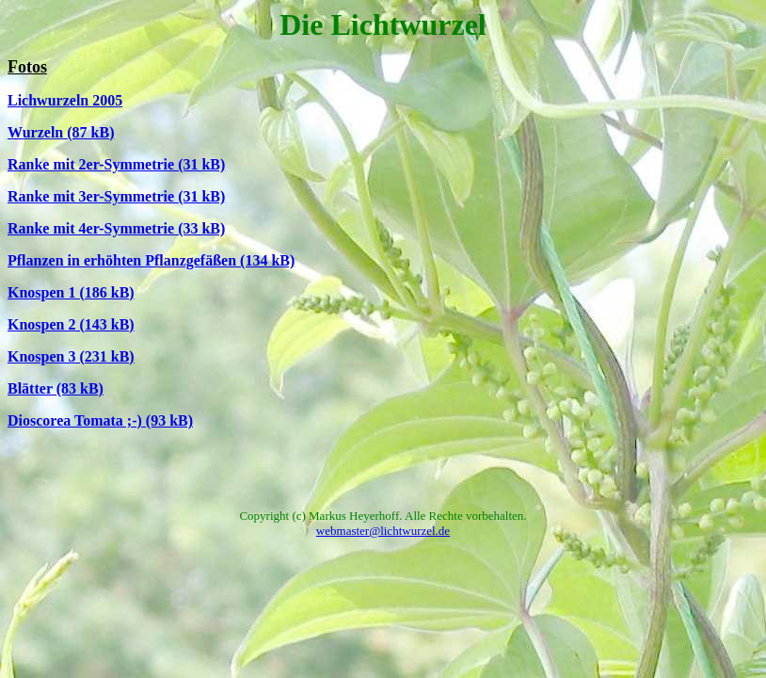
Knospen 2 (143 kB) (71, 324)
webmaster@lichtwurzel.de (383, 531)
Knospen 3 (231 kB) (71, 356)
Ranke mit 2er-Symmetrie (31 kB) (116, 164)
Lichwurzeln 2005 (65, 100)
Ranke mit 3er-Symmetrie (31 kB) (116, 196)
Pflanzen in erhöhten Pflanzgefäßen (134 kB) (151, 260)
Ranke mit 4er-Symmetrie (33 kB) (116, 228)
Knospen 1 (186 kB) (71, 292)
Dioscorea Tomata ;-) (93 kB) (100, 420)
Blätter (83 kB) (56, 388)
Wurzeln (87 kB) (61, 132)
